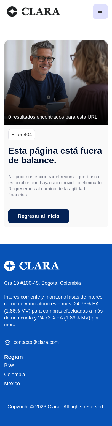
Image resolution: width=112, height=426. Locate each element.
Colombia (14, 374)
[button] (100, 11)
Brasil (10, 365)
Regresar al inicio (38, 216)
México (12, 383)
